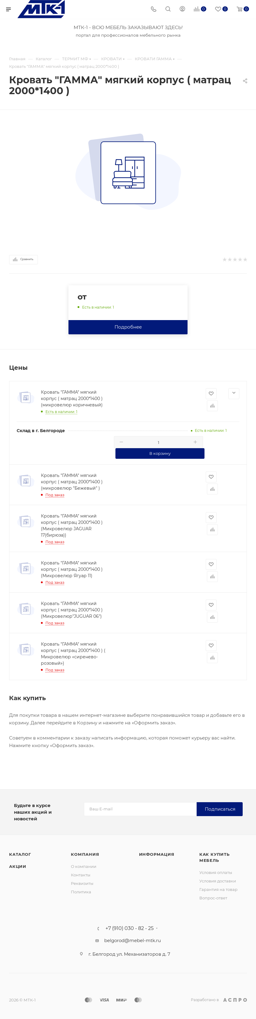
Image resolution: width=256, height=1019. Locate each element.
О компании (83, 866)
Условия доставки (217, 880)
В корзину (160, 453)
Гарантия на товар (218, 889)
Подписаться (220, 809)
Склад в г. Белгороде (41, 430)
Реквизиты (82, 883)
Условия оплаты (215, 872)
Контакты (80, 874)
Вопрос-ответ (213, 897)
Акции (17, 866)
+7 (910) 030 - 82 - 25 (129, 928)
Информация (157, 854)
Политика (81, 891)
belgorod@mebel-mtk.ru (132, 940)
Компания (85, 854)
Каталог (20, 854)
